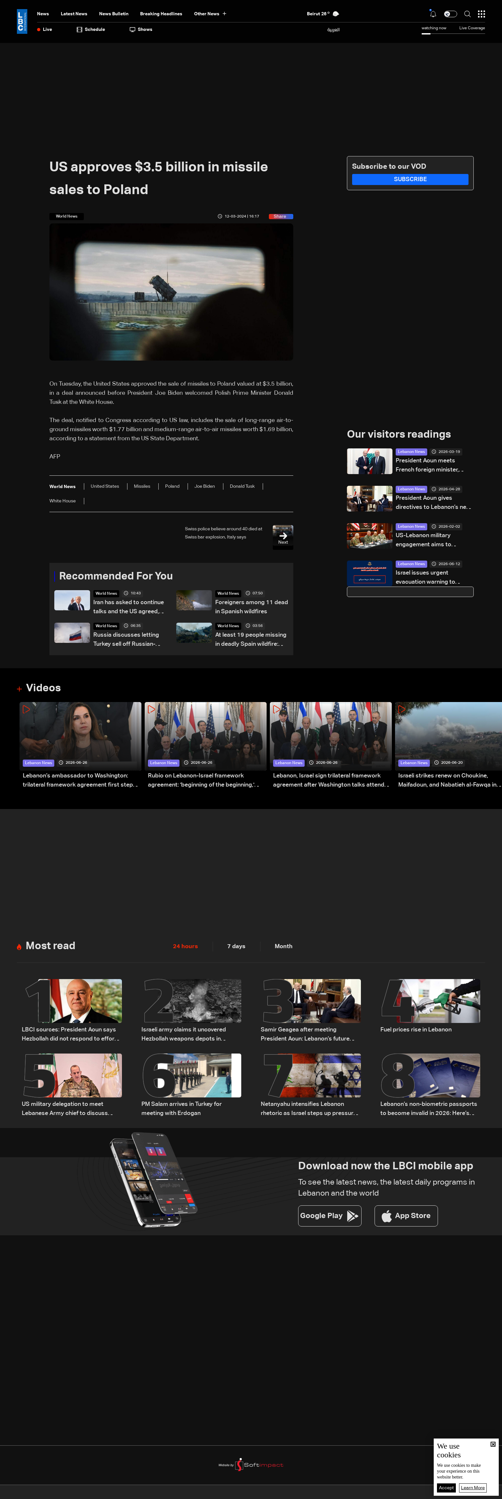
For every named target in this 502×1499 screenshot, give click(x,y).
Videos (43, 688)
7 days (236, 946)
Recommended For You (116, 576)
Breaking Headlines (161, 14)
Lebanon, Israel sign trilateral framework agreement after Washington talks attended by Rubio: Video (332, 781)
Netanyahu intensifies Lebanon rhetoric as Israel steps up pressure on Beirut (309, 1109)
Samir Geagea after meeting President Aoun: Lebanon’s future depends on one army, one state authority (305, 1035)
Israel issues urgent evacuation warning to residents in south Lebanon (432, 578)
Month (284, 946)
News (43, 14)
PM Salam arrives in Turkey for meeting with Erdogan (181, 1108)
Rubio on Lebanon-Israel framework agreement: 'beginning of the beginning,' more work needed (201, 781)
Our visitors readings (399, 435)
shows (141, 29)
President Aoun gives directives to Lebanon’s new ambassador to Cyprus (433, 503)
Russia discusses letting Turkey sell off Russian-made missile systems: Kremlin (126, 640)
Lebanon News (411, 452)
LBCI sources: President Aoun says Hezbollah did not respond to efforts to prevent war (71, 1035)
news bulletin (113, 14)
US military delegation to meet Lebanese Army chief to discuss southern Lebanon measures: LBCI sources (68, 1109)
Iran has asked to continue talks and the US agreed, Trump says (128, 608)
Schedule (91, 29)
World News (106, 594)
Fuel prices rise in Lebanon (416, 1030)
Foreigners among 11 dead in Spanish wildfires (251, 607)
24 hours (185, 946)
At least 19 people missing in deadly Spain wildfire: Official (250, 640)
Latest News (74, 14)
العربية (333, 29)
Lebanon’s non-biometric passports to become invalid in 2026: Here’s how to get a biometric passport (428, 1109)
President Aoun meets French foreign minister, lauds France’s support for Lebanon (431, 466)
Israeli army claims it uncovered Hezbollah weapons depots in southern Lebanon (183, 1035)
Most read (50, 946)
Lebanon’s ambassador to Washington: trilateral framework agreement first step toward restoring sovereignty (78, 781)
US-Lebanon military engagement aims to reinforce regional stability (431, 541)
